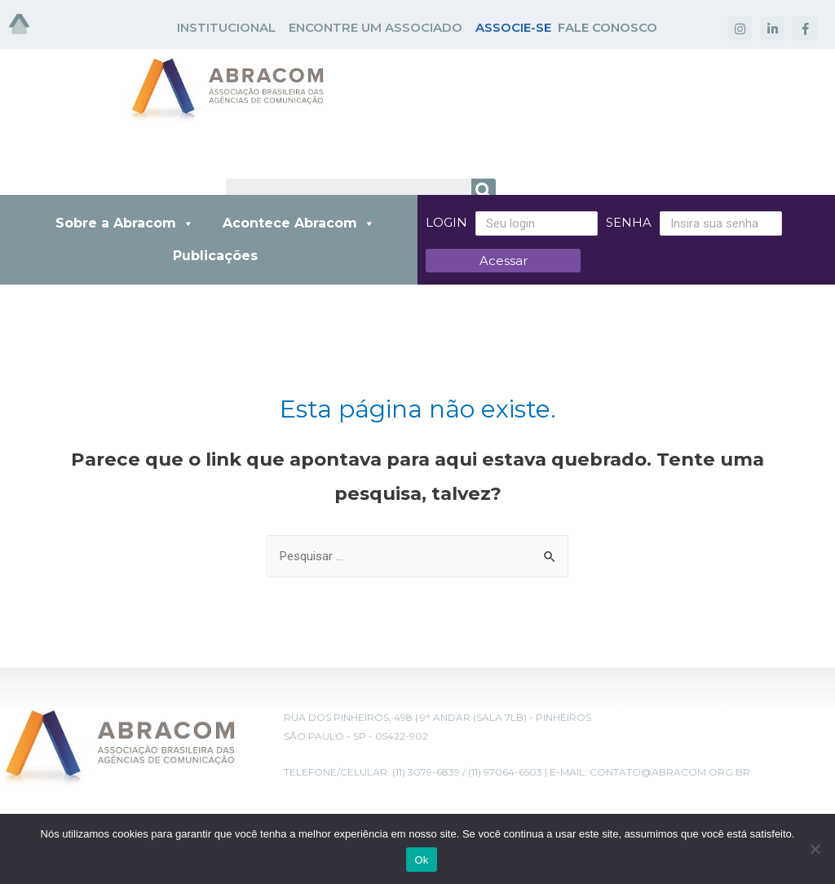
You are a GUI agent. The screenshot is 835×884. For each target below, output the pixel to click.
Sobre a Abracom (124, 223)
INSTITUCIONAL (226, 27)
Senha (629, 222)
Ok (421, 860)
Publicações (215, 255)
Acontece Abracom (299, 223)
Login (446, 222)
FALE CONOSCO (607, 27)
